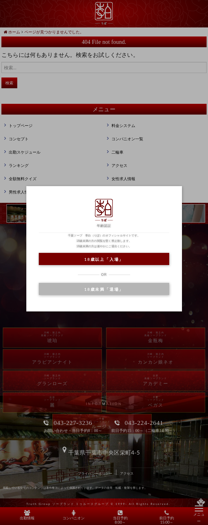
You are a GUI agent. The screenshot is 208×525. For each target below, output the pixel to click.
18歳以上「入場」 (104, 259)
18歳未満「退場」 (104, 289)
